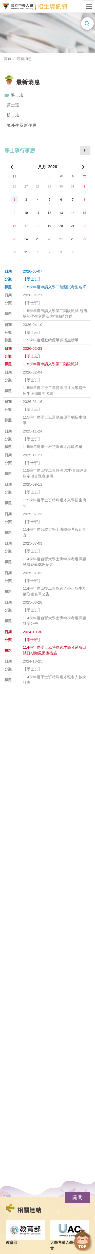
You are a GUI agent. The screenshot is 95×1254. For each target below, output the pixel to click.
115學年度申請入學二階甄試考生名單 (54, 287)
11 (37, 213)
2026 (52, 167)
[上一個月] (12, 167)
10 (26, 213)
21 (72, 226)
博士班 (13, 115)
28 (37, 186)
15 (84, 213)
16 (14, 226)
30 (61, 186)
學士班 (17, 95)
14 (72, 213)
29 (49, 186)
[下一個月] (83, 167)
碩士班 (13, 105)
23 (14, 239)
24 (26, 239)
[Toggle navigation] (89, 6)
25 (37, 239)
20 (61, 226)
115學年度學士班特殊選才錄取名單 (52, 446)
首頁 (7, 58)
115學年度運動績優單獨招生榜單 (51, 340)
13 (61, 213)
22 (84, 226)
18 (37, 226)
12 (49, 213)
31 (72, 186)
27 (26, 186)
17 (26, 226)
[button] (77, 1197)
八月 (42, 167)
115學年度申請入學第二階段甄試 (51, 364)
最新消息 (24, 58)
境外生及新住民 (22, 125)
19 (49, 226)
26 (14, 186)
